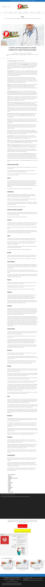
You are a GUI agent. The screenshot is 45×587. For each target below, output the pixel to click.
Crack (8, 235)
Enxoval (24, 578)
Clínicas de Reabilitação (22, 54)
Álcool (9, 177)
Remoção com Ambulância (36, 580)
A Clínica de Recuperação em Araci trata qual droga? (37, 568)
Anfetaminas (10, 191)
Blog (28, 577)
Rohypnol (9, 415)
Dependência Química (30, 54)
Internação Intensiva (32, 578)
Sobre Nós (26, 577)
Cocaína (9, 219)
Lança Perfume (11, 328)
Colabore (41, 580)
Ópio (8, 396)
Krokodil (9, 305)
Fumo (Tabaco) (11, 261)
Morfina (9, 365)
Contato (31, 577)
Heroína (9, 279)
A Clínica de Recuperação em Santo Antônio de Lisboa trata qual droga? (31, 18)
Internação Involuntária (38, 578)
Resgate (24, 580)
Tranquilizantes (11, 455)
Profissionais (27, 578)
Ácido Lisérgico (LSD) (12, 164)
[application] (22, 506)
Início (24, 577)
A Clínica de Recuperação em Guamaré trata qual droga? (8, 568)
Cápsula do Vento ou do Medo (14, 209)
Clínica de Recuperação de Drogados (13, 54)
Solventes (9, 436)
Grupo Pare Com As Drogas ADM (18, 53)
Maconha (9, 350)
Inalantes (9, 291)
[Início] (4, 18)
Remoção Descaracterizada (28, 580)
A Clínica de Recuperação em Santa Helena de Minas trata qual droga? (22, 568)
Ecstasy (9, 252)
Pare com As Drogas (13, 60)
